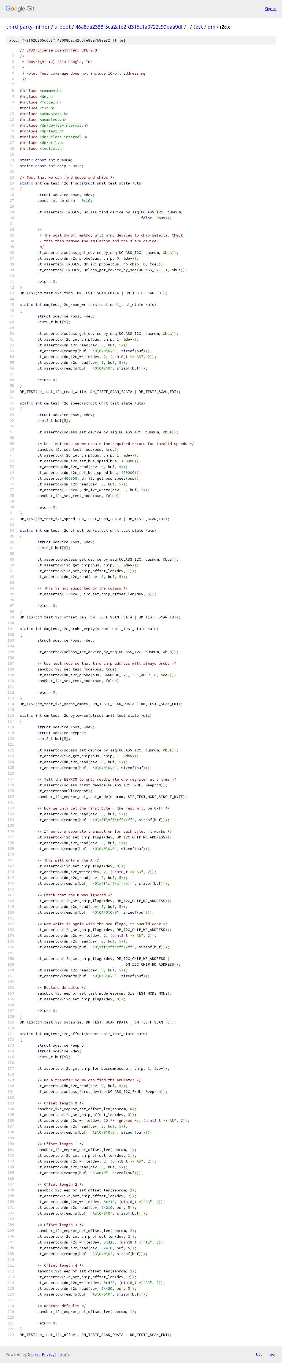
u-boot (63, 26)
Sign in (270, 8)
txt (259, 1354)
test (198, 26)
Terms (63, 1354)
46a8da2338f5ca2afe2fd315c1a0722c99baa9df (129, 26)
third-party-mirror (28, 26)
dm (211, 26)
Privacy (48, 1354)
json (272, 1354)
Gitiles (33, 1354)
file (119, 40)
